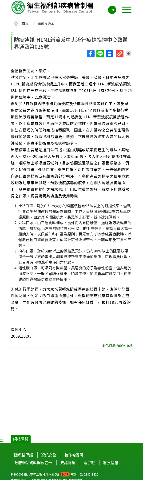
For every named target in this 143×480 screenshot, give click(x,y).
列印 (109, 53)
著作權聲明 (73, 455)
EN (112, 10)
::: (12, 33)
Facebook (91, 53)
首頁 (25, 23)
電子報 (89, 462)
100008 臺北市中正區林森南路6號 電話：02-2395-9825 (54, 474)
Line (100, 53)
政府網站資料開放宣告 (33, 462)
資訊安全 (48, 455)
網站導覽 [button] (20, 439)
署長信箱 (110, 462)
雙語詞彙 (67, 462)
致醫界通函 (46, 23)
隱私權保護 (23, 455)
